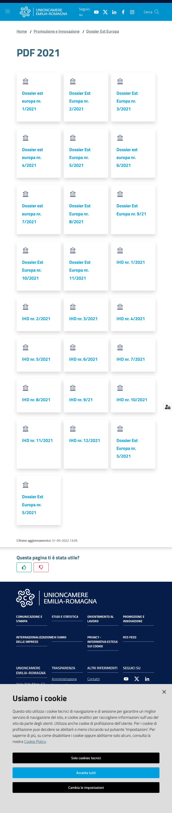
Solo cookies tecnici (86, 758)
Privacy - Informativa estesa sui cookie (102, 641)
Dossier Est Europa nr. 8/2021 (79, 213)
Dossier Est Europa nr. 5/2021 (79, 157)
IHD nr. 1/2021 (130, 262)
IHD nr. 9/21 (81, 399)
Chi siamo (59, 637)
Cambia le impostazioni (86, 787)
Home (22, 31)
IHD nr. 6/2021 (83, 359)
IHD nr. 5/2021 (36, 359)
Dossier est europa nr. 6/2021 (127, 157)
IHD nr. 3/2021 (83, 318)
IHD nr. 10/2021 (131, 399)
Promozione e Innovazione (57, 31)
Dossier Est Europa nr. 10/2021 (32, 270)
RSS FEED (129, 637)
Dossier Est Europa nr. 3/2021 (127, 101)
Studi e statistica (65, 616)
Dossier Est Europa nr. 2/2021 (79, 101)
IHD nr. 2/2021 (36, 318)
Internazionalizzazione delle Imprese (34, 639)
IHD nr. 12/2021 (84, 440)
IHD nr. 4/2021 (130, 318)
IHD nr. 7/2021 (130, 359)
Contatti (93, 679)
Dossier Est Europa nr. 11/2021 (79, 270)
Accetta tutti (86, 772)
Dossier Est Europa (102, 31)
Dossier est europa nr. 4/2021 (32, 157)
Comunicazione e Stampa (29, 618)
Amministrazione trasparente (64, 681)
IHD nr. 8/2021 (36, 399)
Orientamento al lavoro (100, 618)
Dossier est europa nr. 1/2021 (32, 101)
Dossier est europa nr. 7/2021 (32, 213)
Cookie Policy (35, 741)
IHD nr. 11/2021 (37, 440)
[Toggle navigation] (7, 11)
